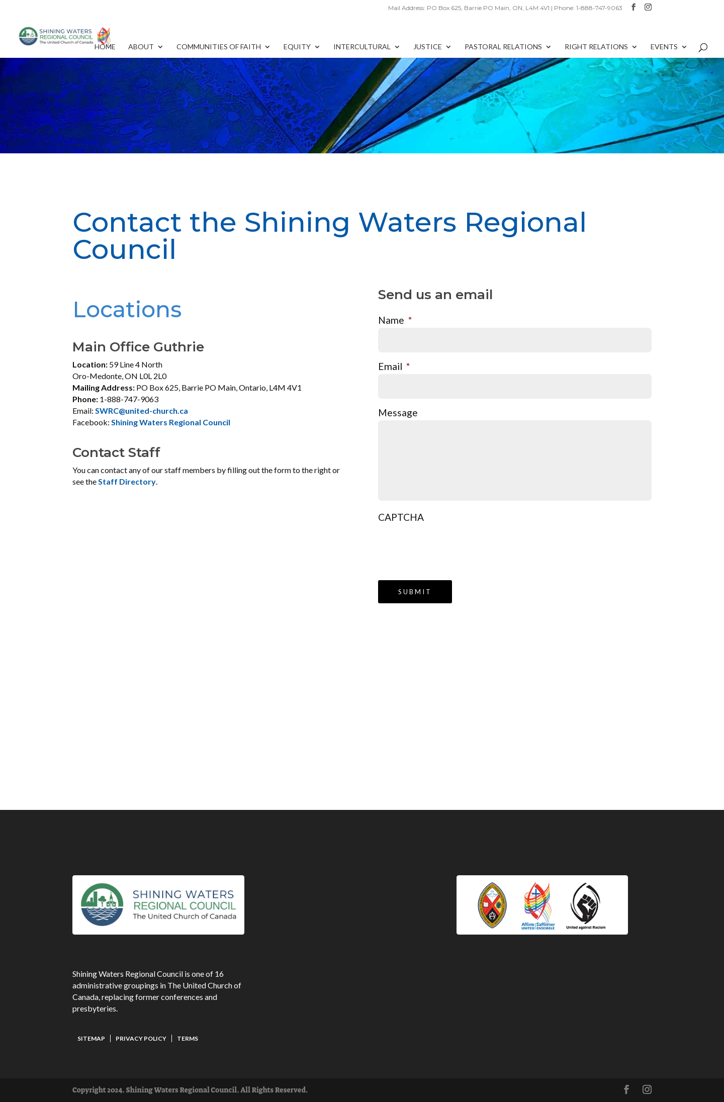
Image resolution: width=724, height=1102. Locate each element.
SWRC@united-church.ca (141, 410)
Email (394, 366)
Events (664, 47)
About (141, 47)
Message (398, 412)
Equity (297, 47)
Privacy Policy (141, 1038)
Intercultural (362, 47)
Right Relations (596, 47)
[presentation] (454, 544)
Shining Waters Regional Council (170, 422)
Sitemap (91, 1038)
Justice (427, 47)
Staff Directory (127, 481)
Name (395, 320)
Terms (187, 1038)
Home (105, 47)
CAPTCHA (401, 517)
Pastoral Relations (503, 47)
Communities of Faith (218, 47)
